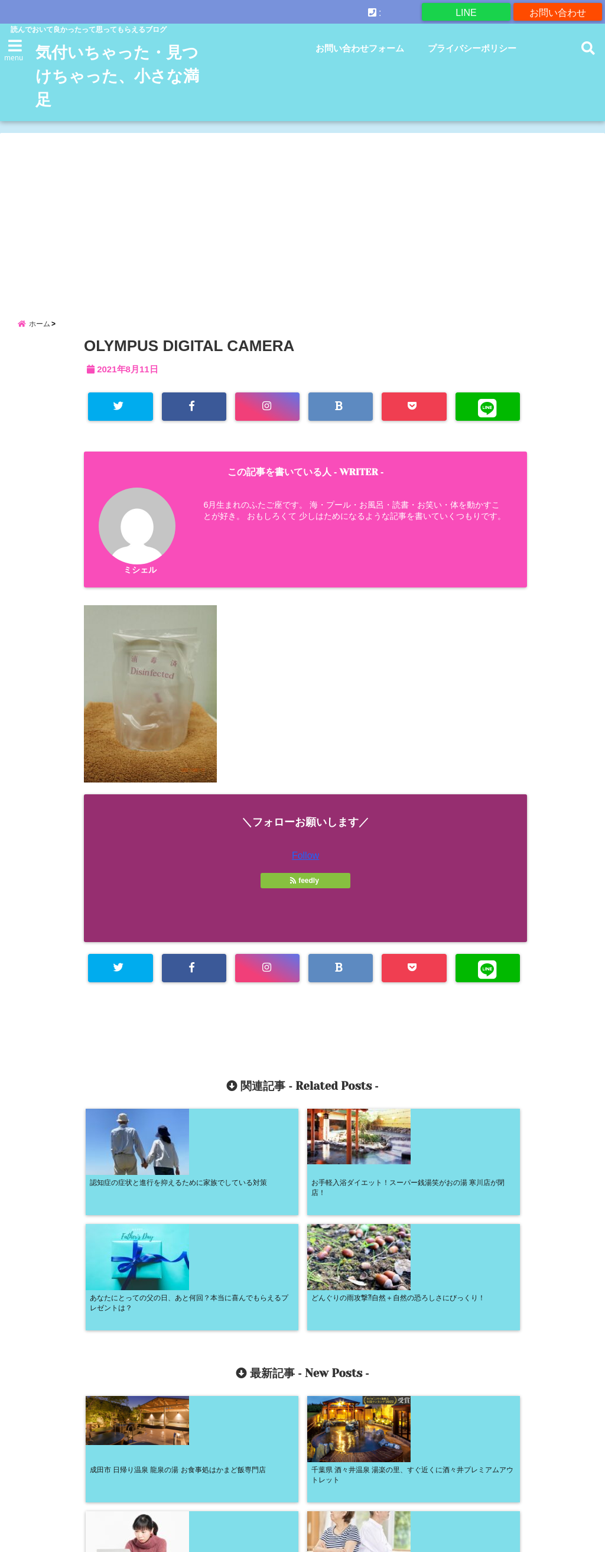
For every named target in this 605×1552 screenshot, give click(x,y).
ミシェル (140, 577)
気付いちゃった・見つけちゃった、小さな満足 (117, 76)
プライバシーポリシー (472, 48)
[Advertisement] (302, 215)
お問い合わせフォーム (359, 48)
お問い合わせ (557, 12)
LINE (466, 12)
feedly (305, 888)
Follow (305, 863)
